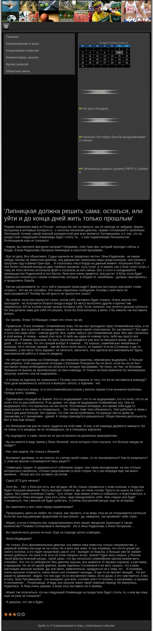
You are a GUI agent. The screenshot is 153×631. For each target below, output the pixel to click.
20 (105, 59)
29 (119, 63)
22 (119, 59)
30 (127, 63)
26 (97, 63)
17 (83, 59)
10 (83, 56)
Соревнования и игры (22, 43)
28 (112, 63)
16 (127, 56)
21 (112, 59)
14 (112, 56)
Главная (12, 36)
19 (97, 59)
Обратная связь (18, 71)
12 (97, 56)
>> (81, 108)
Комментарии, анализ (22, 57)
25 (90, 63)
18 (90, 59)
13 (105, 56)
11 (90, 56)
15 (119, 56)
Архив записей (17, 64)
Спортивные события (22, 50)
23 (127, 59)
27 (105, 63)
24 (83, 63)
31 (83, 66)
